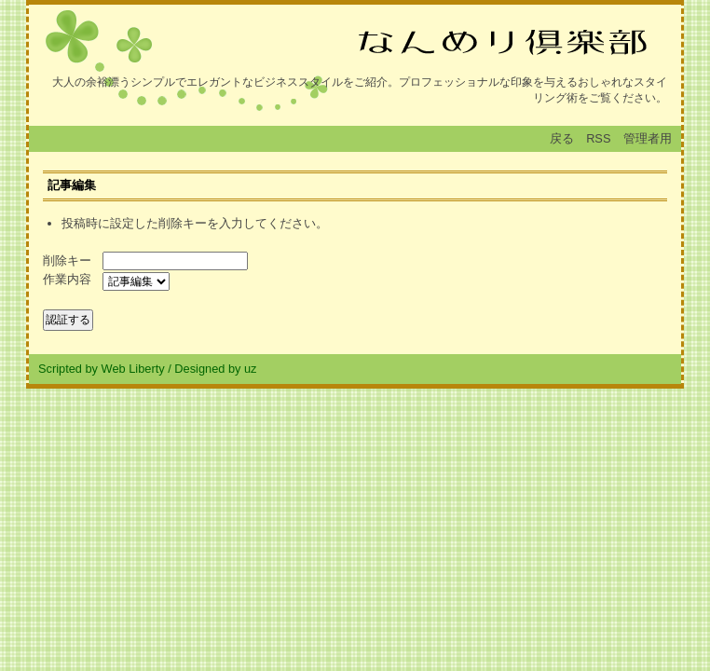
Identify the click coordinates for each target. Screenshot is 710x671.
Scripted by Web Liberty (101, 369)
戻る (562, 138)
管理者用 (647, 138)
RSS (598, 138)
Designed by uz (215, 369)
